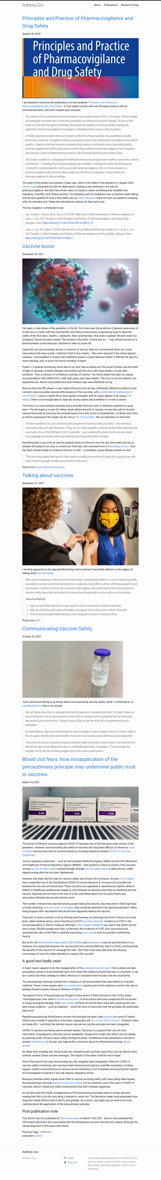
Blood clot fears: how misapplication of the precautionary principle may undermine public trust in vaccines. (79, 766)
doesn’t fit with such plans (67, 1082)
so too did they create (44, 868)
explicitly (108, 1016)
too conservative (73, 985)
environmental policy (67, 999)
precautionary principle (97, 968)
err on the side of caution (105, 1020)
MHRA (78, 942)
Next (49, 1132)
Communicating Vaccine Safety (57, 629)
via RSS (38, 1135)
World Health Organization (53, 942)
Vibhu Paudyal (86, 197)
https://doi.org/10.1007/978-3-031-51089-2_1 (49, 238)
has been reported (93, 921)
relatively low (38, 1041)
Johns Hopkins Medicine (89, 925)
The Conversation (85, 417)
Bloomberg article (117, 446)
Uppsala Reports (31, 705)
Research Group (130, 4)
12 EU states (127, 878)
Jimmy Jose (29, 186)
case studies (68, 1003)
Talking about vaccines (47, 475)
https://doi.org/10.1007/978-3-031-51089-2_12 (68, 222)
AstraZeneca (95, 942)
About (97, 4)
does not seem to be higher (59, 907)
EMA (71, 942)
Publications (111, 4)
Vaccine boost (38, 246)
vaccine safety (45, 573)
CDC (38, 620)
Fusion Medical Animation (50, 467)
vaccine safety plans (96, 868)
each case (88, 932)
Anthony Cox (32, 5)
